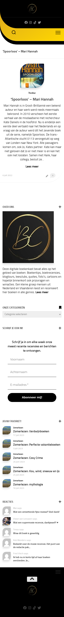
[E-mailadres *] (32, 385)
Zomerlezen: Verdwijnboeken (31, 431)
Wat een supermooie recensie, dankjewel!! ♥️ (35, 522)
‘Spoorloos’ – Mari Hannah (32, 99)
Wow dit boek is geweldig (26, 533)
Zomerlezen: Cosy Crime (28, 458)
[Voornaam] (32, 359)
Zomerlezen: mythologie (28, 484)
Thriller (32, 93)
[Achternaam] (32, 372)
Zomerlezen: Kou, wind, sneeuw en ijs (36, 471)
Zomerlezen (18, 427)
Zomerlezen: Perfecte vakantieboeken (36, 444)
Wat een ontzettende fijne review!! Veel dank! (36, 511)
